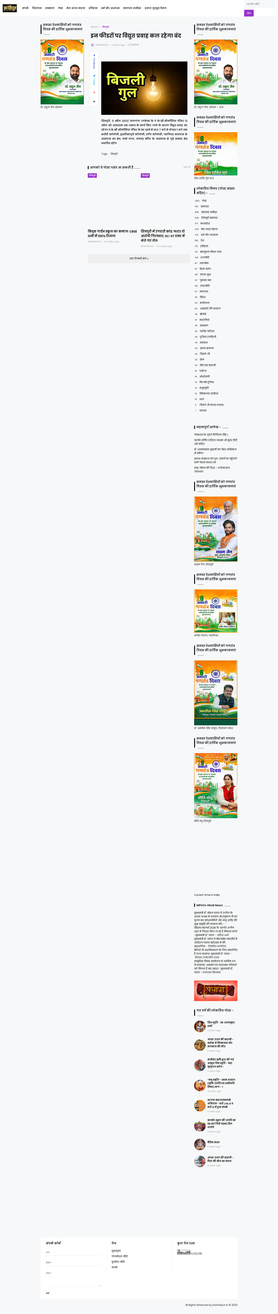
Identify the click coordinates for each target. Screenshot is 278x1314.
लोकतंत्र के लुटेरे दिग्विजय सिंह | (211, 434)
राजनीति (201, 257)
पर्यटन (200, 371)
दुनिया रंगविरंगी (205, 337)
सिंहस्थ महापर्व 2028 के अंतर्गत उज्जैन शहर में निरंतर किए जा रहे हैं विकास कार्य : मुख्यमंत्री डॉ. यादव (215, 931)
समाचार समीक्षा (132, 8)
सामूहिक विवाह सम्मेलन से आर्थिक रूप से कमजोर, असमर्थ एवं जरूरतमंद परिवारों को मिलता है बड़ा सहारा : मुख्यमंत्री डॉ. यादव (215, 966)
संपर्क (25, 8)
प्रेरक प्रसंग (202, 269)
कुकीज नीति (118, 1262)
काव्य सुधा (202, 274)
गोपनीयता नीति (120, 1256)
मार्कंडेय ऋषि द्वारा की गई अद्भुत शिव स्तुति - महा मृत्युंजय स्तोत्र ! (220, 1063)
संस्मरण (49, 8)
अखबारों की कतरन (207, 308)
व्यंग (199, 399)
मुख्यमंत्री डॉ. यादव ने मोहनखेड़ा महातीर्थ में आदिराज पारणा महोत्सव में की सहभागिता (215, 942)
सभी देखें (187, 167)
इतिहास (93, 8)
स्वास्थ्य (201, 342)
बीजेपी (200, 314)
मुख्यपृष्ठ (94, 27)
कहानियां (201, 320)
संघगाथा (201, 291)
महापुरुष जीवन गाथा (208, 252)
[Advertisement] (216, 857)
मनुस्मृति (201, 388)
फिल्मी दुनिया (204, 382)
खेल (199, 360)
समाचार (201, 206)
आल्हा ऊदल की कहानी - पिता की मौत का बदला (220, 1159)
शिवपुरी (105, 27)
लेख (60, 8)
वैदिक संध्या (213, 1142)
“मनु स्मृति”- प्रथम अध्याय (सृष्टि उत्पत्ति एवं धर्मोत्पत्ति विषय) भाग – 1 (221, 1083)
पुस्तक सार (202, 280)
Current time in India (207, 895)
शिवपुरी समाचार (206, 218)
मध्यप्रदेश (202, 223)
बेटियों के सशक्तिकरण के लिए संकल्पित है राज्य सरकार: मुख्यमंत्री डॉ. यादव (215, 952)
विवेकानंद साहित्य (206, 394)
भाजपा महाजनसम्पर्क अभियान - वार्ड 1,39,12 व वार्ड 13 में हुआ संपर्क (220, 1103)
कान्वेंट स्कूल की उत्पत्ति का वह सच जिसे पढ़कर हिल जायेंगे (221, 1124)
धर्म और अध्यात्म (110, 8)
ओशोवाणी (202, 377)
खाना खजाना (204, 348)
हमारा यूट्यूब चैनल (155, 8)
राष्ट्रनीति (202, 286)
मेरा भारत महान (75, 8)
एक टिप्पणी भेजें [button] (138, 258)
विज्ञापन (37, 8)
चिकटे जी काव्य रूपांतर (209, 405)
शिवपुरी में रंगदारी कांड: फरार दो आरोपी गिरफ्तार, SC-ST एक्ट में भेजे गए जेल (163, 236)
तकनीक (201, 263)
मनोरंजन (201, 303)
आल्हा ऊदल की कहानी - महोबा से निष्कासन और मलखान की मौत (220, 1043)
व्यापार (200, 411)
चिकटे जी (202, 354)
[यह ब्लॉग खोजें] (259, 4)
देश (199, 240)
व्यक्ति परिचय (204, 331)
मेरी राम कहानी (205, 365)
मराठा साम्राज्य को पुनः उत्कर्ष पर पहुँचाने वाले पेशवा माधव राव (215, 460)
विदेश (199, 297)
